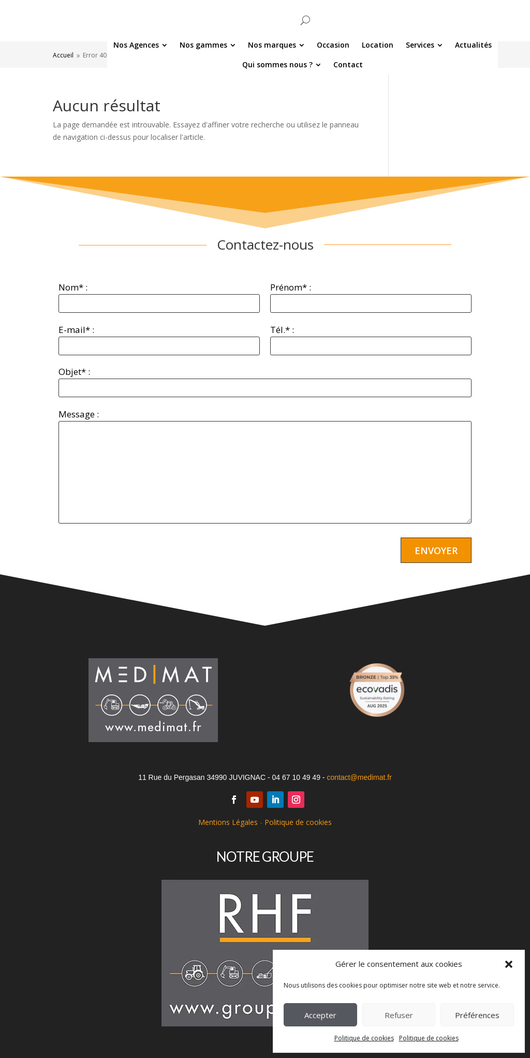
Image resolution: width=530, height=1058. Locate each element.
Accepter (320, 1015)
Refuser (399, 1015)
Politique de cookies (364, 1038)
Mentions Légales (228, 822)
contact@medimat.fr (359, 777)
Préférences (477, 1015)
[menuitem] (103, 45)
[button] (509, 964)
